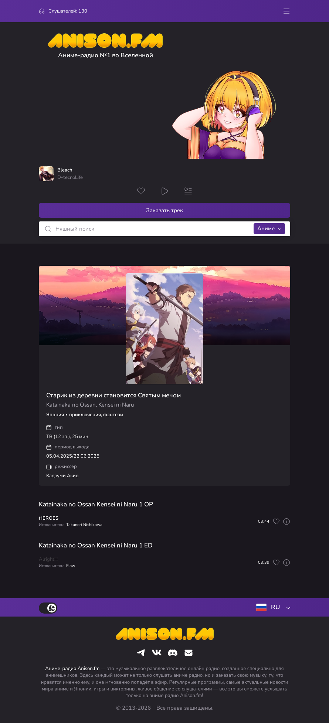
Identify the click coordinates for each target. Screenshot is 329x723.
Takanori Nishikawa (84, 525)
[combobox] (271, 607)
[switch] (48, 608)
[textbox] (271, 607)
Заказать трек (164, 210)
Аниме (266, 228)
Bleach (64, 170)
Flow (70, 566)
